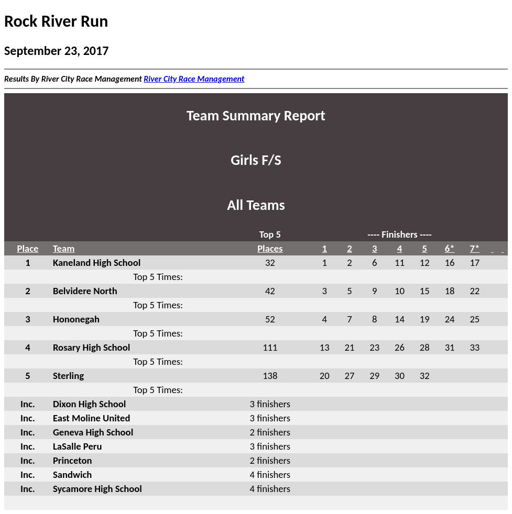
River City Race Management (194, 79)
